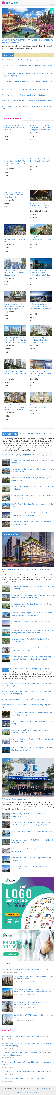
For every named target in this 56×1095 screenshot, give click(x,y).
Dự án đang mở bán (12, 118)
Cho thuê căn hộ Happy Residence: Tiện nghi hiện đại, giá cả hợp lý (24, 60)
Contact (36, 1092)
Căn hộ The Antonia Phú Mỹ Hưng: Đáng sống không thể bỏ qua (23, 95)
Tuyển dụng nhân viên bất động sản (14, 799)
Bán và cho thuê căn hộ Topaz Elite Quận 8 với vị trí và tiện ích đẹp (14, 239)
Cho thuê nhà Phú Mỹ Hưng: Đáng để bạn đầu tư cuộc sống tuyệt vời (25, 89)
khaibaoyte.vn (45, 1088)
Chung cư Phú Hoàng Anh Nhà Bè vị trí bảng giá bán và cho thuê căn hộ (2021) (40, 340)
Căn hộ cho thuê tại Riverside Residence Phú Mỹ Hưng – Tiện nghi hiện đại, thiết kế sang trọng (41, 127)
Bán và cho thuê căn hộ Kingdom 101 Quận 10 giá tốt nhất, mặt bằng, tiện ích (14, 273)
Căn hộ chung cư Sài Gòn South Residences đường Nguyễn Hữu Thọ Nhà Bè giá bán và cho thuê (15, 340)
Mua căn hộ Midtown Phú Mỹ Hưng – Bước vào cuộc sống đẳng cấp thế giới (27, 100)
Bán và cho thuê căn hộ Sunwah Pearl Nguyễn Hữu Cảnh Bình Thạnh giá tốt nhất (40, 273)
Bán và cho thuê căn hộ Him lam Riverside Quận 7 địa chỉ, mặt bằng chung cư (14, 306)
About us (20, 1092)
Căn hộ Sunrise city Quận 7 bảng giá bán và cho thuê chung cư (15, 373)
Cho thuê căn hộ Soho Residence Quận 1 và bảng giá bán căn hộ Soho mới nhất (40, 205)
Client (26, 1092)
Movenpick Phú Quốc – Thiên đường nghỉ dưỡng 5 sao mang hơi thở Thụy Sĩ (40, 239)
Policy (31, 1092)
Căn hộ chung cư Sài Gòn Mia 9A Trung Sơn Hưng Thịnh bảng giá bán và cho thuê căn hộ (15, 407)
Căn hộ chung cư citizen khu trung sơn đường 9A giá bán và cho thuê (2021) (40, 373)
